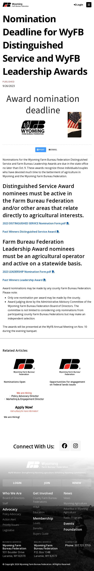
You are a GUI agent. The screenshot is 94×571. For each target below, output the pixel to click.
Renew (76, 483)
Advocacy (10, 509)
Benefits (38, 528)
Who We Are (12, 493)
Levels (36, 523)
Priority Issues (11, 525)
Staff (5, 503)
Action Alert (9, 519)
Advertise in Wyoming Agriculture (76, 510)
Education (38, 512)
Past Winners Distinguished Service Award (29, 231)
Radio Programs (73, 517)
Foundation (73, 529)
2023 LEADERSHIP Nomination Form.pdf (27, 271)
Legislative (8, 530)
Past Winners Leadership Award (23, 280)
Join (47, 483)
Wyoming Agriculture (75, 503)
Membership (43, 518)
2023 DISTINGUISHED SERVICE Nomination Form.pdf (34, 223)
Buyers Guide (41, 533)
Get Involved (43, 493)
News (68, 493)
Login (17, 483)
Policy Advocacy (12, 514)
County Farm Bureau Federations (45, 499)
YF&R (36, 507)
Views (67, 498)
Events (69, 523)
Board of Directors (13, 498)
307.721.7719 (82, 545)
